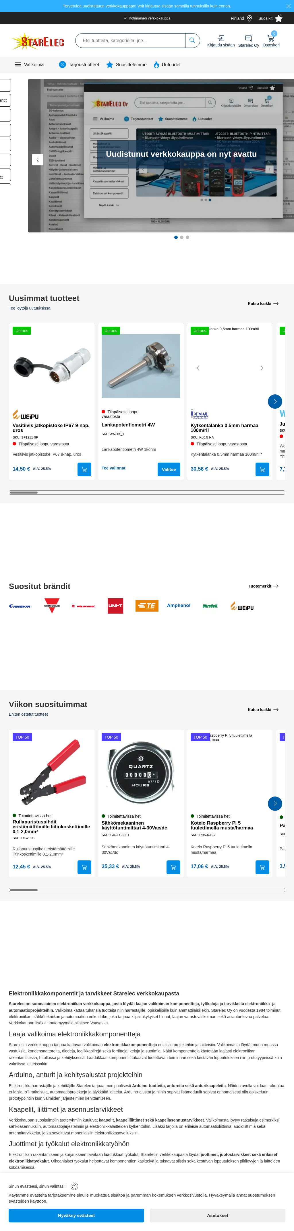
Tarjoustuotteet (84, 64)
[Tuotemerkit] (263, 586)
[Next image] (261, 367)
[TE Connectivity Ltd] (147, 606)
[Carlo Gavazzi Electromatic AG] (51, 606)
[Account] (221, 38)
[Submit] (83, 470)
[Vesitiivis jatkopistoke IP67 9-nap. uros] (51, 365)
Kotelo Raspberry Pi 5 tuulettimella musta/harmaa (223, 825)
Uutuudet (171, 64)
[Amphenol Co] (178, 606)
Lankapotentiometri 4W (129, 424)
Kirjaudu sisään (221, 45)
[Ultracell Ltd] (210, 606)
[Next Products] (275, 402)
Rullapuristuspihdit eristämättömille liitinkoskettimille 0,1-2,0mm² (46, 826)
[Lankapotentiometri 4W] (140, 365)
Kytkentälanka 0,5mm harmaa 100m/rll (225, 427)
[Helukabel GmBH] (83, 606)
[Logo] (38, 40)
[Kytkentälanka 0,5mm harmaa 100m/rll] (230, 365)
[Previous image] (198, 367)
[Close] (288, 6)
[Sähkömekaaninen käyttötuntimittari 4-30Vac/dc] (140, 771)
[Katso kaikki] (263, 303)
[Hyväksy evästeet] (76, 1215)
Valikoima (34, 64)
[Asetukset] (217, 1215)
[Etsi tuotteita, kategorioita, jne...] (192, 41)
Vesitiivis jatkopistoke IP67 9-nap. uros (51, 427)
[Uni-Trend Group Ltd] (115, 606)
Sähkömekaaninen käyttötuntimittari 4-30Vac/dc (135, 825)
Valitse (168, 469)
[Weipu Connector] (242, 606)
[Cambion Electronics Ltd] (20, 606)
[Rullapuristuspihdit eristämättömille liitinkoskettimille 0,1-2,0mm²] (51, 771)
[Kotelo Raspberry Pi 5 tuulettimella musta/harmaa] (230, 771)
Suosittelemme (131, 64)
